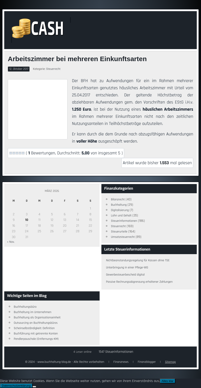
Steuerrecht (53, 69)
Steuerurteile (119, 232)
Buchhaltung (119, 205)
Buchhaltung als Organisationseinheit (37, 317)
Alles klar (168, 381)
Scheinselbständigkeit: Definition (34, 328)
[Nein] (34, 386)
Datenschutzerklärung (16, 385)
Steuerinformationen (124, 221)
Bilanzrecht (118, 199)
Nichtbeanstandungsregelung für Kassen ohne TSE (138, 260)
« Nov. (10, 242)
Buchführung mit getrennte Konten (36, 334)
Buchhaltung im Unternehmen (32, 312)
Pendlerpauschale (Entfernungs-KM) (36, 339)
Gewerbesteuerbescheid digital (125, 275)
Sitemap (170, 362)
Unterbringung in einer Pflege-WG (127, 268)
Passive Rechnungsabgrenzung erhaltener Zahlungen (139, 282)
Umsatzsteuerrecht (123, 237)
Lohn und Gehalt (121, 216)
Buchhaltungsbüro (25, 307)
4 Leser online (82, 352)
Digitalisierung (120, 210)
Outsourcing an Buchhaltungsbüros (36, 323)
